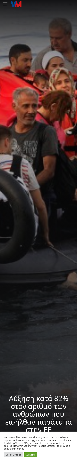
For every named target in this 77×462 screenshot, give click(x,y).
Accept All (30, 454)
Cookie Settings (13, 454)
